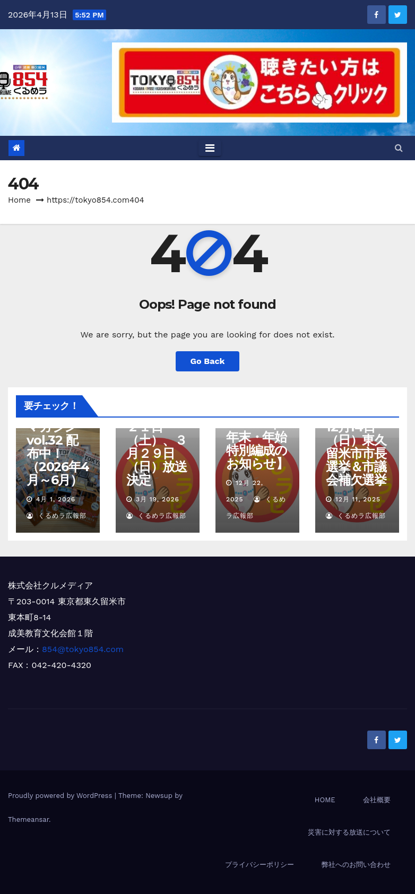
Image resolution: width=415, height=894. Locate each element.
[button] (399, 148)
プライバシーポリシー (259, 865)
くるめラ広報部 (57, 515)
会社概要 (377, 800)
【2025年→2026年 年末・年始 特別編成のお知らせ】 (257, 437)
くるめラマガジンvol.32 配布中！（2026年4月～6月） (58, 447)
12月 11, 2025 (358, 499)
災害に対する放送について (349, 832)
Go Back (208, 361)
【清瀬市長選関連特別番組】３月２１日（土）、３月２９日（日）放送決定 (156, 433)
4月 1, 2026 (55, 499)
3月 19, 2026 (157, 499)
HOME (325, 800)
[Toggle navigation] (209, 148)
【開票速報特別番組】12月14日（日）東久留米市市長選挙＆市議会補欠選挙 (362, 440)
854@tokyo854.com (83, 649)
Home (19, 200)
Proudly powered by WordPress (61, 796)
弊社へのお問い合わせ (356, 865)
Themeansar (28, 819)
